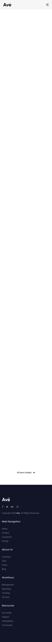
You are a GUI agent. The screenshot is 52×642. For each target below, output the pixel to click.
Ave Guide (6, 613)
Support (5, 617)
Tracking (6, 593)
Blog (4, 569)
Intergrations (7, 621)
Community (7, 625)
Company (6, 557)
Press (4, 565)
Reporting (6, 589)
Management (8, 585)
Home (4, 529)
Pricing (5, 541)
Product (5, 533)
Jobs (4, 561)
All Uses (6, 597)
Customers (7, 537)
